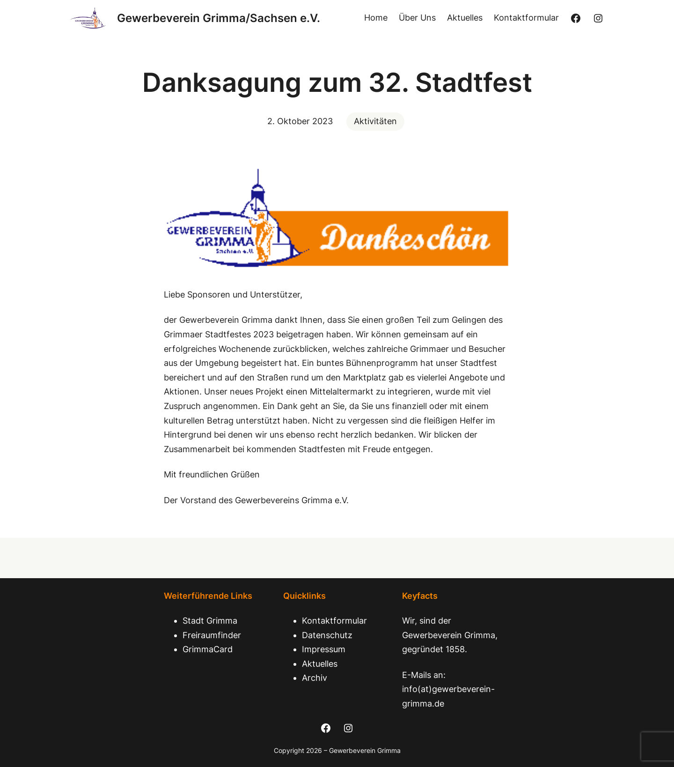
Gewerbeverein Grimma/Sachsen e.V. (218, 18)
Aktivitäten (375, 121)
